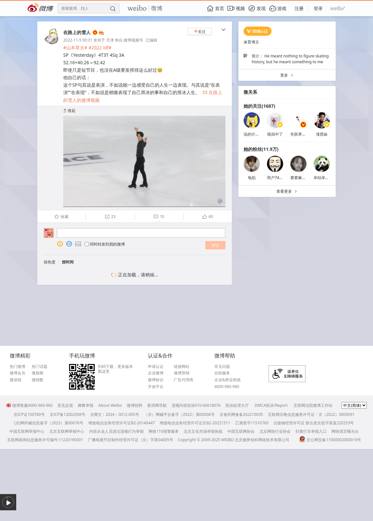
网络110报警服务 (164, 431)
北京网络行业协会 (275, 431)
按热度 (49, 262)
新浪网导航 (157, 405)
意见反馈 (65, 405)
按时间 (68, 262)
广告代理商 (183, 379)
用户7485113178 (282, 177)
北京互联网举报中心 (66, 431)
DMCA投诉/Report (271, 405)
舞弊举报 (85, 405)
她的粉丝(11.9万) (261, 149)
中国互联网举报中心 (26, 431)
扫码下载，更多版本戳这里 (115, 369)
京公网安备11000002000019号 (330, 439)
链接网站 (181, 366)
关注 (200, 31)
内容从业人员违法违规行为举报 (116, 431)
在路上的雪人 (76, 32)
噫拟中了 (275, 134)
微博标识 (155, 379)
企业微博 (155, 373)
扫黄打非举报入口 (311, 431)
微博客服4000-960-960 (29, 405)
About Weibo (110, 405)
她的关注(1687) (259, 106)
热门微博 (17, 366)
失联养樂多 (300, 134)
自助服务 (222, 373)
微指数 (37, 379)
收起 (69, 110)
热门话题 (39, 366)
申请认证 (155, 366)
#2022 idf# (100, 47)
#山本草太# (75, 47)
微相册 (37, 373)
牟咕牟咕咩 (323, 177)
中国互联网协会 (241, 431)
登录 (318, 8)
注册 (299, 8)
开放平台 (155, 386)
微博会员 (17, 373)
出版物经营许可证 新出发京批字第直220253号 (313, 423)
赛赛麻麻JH (300, 177)
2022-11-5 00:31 (77, 40)
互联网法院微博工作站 (313, 405)
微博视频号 (133, 40)
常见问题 (222, 366)
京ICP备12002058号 (67, 414)
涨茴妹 (322, 134)
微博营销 (181, 373)
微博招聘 (134, 405)
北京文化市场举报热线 (203, 431)
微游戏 (15, 379)
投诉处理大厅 (237, 405)
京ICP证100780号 (29, 414)
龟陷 (252, 177)
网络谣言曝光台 (345, 431)
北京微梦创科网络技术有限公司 (262, 439)
